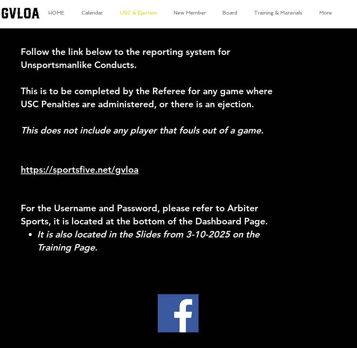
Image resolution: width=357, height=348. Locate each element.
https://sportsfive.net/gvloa (79, 169)
